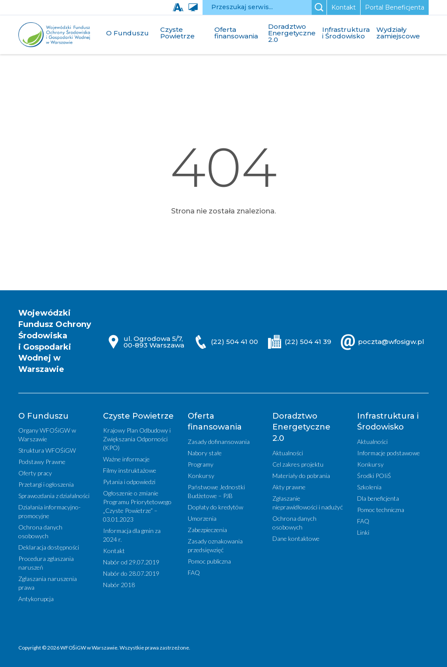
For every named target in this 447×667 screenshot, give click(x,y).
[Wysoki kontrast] (195, 7)
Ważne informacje (126, 459)
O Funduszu (127, 33)
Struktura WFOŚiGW (47, 450)
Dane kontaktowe (296, 538)
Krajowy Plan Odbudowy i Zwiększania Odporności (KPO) (137, 438)
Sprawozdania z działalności (53, 495)
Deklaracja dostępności (48, 547)
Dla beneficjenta (378, 498)
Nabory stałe (205, 453)
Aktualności (287, 453)
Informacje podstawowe (388, 453)
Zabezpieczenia (207, 529)
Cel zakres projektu (297, 464)
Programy (200, 464)
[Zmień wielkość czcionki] (180, 7)
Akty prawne (289, 487)
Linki (363, 532)
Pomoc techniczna (380, 509)
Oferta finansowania (236, 32)
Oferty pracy (35, 473)
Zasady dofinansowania (219, 441)
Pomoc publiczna (209, 561)
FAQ (194, 572)
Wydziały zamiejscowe (398, 32)
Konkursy (201, 475)
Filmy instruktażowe (129, 470)
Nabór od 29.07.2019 (131, 562)
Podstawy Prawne (41, 461)
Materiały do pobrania (301, 475)
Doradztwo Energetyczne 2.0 (292, 33)
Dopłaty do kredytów (215, 507)
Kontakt (343, 7)
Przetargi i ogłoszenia (46, 484)
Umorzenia (202, 518)
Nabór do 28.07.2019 (131, 573)
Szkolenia (369, 487)
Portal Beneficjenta (394, 7)
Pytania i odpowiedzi (129, 481)
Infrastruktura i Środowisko (346, 32)
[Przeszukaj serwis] (257, 7)
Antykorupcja (36, 598)
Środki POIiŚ (374, 475)
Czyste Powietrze (177, 32)
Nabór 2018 (119, 584)
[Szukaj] (319, 7)
